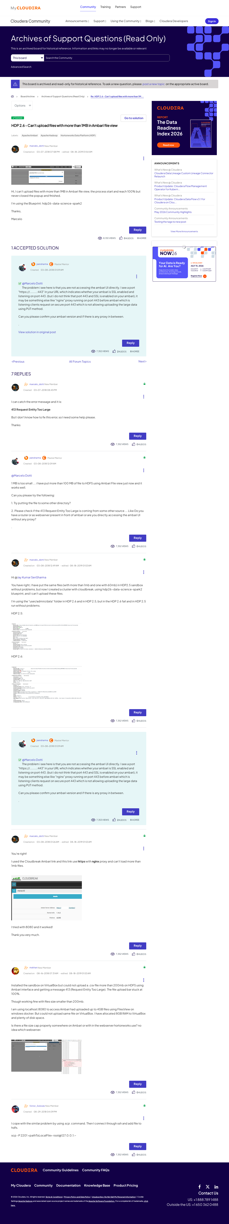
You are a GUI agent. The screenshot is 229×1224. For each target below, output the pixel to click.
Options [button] (19, 105)
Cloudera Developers (173, 21)
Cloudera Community (30, 21)
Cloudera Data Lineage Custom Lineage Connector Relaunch (183, 175)
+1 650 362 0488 (205, 1204)
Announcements (76, 21)
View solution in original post (37, 332)
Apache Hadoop (49, 135)
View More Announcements (184, 231)
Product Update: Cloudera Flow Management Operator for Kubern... (180, 187)
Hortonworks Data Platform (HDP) (78, 135)
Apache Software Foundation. (102, 1201)
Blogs (149, 21)
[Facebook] (199, 1186)
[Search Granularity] (27, 58)
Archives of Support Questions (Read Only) (63, 96)
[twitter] (207, 1186)
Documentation (68, 1185)
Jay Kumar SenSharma (31, 577)
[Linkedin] (216, 1186)
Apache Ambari (30, 135)
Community (88, 7)
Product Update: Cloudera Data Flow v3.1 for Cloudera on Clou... (179, 200)
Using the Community (125, 21)
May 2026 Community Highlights (173, 211)
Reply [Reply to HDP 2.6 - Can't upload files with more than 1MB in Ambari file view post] (138, 229)
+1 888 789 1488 (206, 1199)
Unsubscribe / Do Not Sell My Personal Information (114, 1197)
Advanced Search (21, 66)
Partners (120, 7)
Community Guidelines (61, 1170)
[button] (142, 157)
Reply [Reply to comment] (131, 343)
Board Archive (28, 96)
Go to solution (133, 118)
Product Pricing (126, 1185)
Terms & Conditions (54, 1197)
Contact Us (208, 1193)
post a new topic (154, 84)
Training (105, 7)
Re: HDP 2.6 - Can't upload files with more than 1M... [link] (117, 96)
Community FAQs (95, 1170)
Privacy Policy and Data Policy (77, 1197)
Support (135, 7)
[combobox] (107, 57)
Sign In (212, 21)
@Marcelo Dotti (32, 283)
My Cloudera (21, 1185)
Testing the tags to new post (170, 221)
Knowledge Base (97, 1185)
